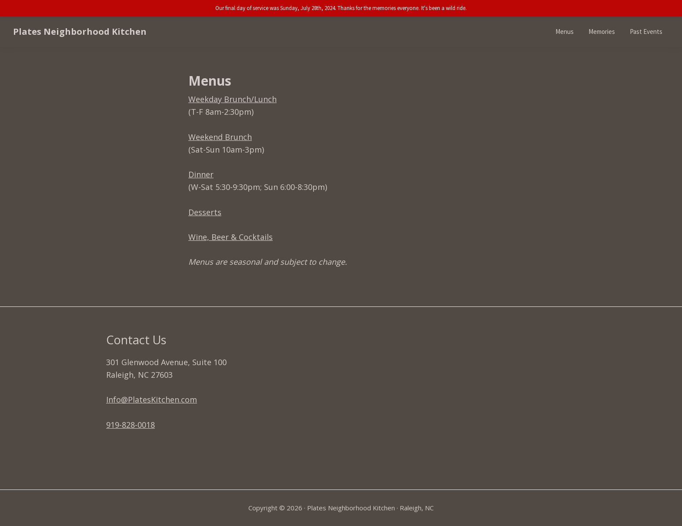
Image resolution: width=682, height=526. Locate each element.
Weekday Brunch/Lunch (232, 99)
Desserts (204, 212)
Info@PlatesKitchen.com (151, 399)
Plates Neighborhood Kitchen (80, 31)
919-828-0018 (130, 424)
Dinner (201, 174)
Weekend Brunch (220, 137)
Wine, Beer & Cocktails (230, 237)
